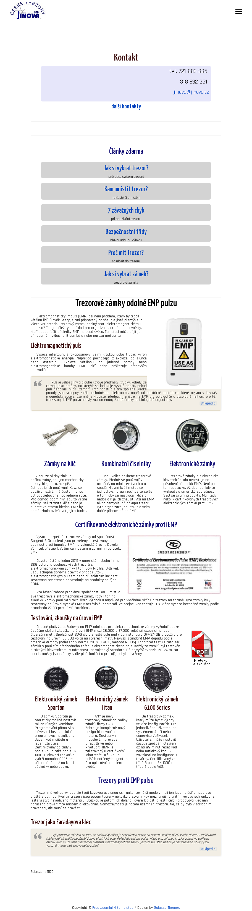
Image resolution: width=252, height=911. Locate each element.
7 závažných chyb (126, 211)
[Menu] (238, 12)
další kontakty (126, 107)
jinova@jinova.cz (191, 92)
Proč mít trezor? (126, 253)
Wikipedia (208, 403)
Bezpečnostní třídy (126, 232)
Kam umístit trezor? (126, 189)
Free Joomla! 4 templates (112, 906)
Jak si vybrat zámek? (126, 274)
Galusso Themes (167, 906)
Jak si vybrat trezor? (126, 168)
